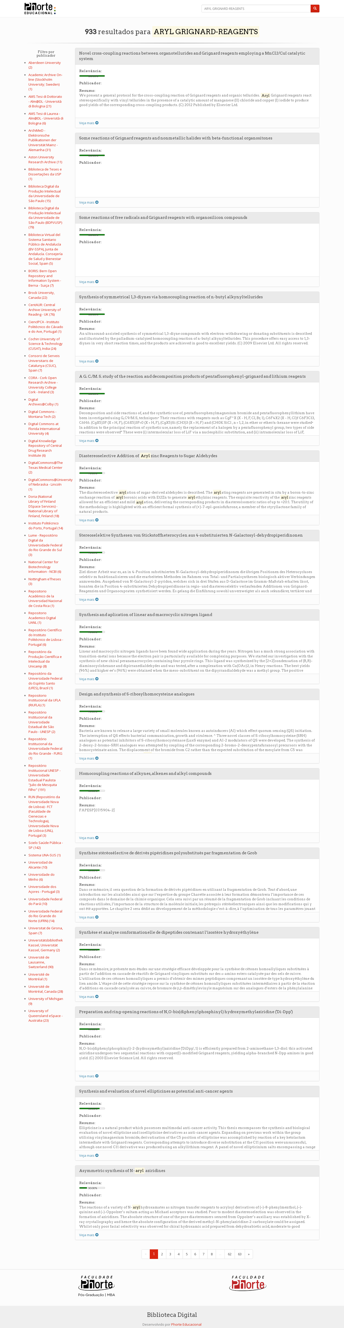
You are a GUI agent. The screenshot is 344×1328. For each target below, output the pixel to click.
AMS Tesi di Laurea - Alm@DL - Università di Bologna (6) (45, 118)
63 (240, 1254)
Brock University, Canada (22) (41, 295)
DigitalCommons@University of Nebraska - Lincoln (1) (50, 484)
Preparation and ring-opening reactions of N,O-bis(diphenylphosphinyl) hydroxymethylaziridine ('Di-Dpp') (186, 1012)
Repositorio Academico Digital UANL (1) (42, 618)
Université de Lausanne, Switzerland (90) (40, 962)
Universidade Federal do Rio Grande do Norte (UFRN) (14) (45, 916)
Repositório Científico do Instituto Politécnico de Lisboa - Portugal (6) (45, 637)
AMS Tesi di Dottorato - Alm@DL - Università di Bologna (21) (45, 101)
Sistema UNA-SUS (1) (44, 855)
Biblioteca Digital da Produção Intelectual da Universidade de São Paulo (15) (44, 193)
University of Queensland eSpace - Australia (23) (45, 1015)
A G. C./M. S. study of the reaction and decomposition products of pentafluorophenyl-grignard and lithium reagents (192, 376)
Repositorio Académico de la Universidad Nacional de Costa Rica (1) (45, 598)
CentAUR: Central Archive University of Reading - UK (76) (44, 309)
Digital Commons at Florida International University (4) (44, 428)
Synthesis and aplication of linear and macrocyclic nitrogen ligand (145, 614)
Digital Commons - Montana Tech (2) (42, 414)
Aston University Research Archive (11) (45, 159)
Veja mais (89, 123)
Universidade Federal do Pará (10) (45, 901)
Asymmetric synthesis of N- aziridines (122, 1171)
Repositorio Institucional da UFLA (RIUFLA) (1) (44, 700)
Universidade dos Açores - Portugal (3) (43, 889)
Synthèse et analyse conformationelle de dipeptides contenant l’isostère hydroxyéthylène (169, 932)
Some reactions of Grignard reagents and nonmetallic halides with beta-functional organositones (175, 138)
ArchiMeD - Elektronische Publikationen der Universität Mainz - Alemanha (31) (43, 140)
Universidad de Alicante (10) (40, 865)
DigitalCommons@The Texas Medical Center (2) (45, 467)
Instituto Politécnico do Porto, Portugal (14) (45, 525)
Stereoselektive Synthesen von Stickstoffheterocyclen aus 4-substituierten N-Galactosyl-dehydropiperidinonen (191, 535)
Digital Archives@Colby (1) (43, 402)
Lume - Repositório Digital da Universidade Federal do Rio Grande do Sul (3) (45, 545)
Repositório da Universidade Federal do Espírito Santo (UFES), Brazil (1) (45, 680)
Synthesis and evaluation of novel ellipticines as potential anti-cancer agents (156, 1091)
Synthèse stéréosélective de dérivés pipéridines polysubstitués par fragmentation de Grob (168, 853)
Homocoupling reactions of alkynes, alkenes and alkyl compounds (145, 773)
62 (229, 1254)
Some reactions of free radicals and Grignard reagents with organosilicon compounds (163, 217)
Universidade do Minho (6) (41, 877)
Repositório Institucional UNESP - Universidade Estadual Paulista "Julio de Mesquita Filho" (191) (44, 777)
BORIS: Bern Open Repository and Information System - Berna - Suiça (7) (44, 278)
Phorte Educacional (186, 1324)
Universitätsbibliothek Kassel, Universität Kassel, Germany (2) (45, 945)
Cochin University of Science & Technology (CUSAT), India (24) (45, 344)
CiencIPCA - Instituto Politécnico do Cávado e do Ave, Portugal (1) (45, 327)
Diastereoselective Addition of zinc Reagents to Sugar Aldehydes (148, 456)
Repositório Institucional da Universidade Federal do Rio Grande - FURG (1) (45, 748)
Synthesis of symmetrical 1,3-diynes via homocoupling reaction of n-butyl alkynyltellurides (171, 297)
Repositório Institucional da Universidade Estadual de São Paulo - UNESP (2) (41, 722)
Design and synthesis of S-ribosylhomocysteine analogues (137, 694)
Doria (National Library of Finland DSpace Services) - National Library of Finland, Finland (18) (43, 506)
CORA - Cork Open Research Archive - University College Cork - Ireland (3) (43, 385)
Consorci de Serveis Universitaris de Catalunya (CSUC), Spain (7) (44, 363)
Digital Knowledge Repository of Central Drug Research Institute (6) (45, 448)
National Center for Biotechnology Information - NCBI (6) (44, 567)
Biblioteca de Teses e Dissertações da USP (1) (45, 174)
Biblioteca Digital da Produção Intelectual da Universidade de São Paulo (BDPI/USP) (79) (45, 217)
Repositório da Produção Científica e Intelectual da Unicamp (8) (45, 659)
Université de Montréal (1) (38, 977)
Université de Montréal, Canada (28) (45, 989)
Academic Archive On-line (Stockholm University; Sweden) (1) (45, 82)
